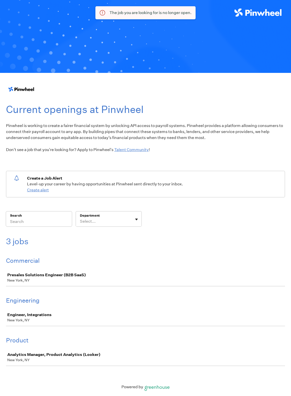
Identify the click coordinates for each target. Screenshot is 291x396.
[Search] (39, 222)
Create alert (38, 190)
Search (16, 215)
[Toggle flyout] (136, 219)
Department (90, 215)
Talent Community (131, 149)
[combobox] (80, 221)
